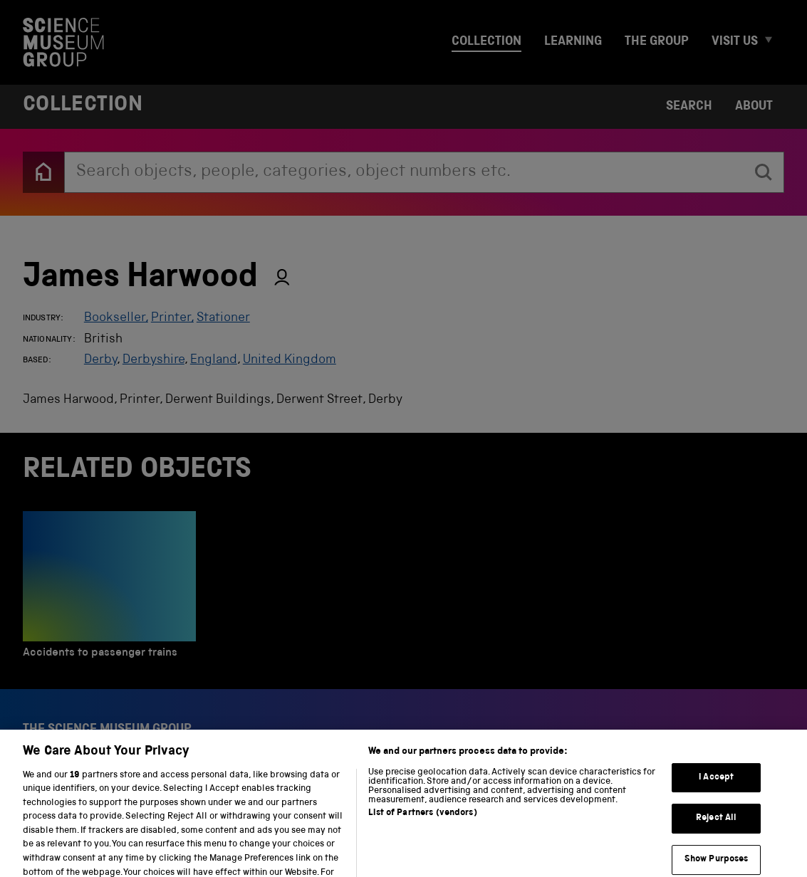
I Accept (716, 789)
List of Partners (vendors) (422, 825)
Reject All (716, 831)
